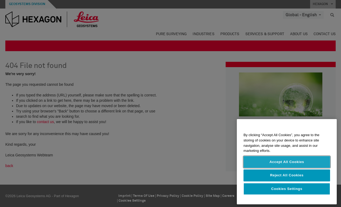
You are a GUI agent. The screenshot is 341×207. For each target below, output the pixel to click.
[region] (287, 161)
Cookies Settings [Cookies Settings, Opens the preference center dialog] (286, 189)
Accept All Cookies (286, 162)
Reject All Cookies (287, 175)
